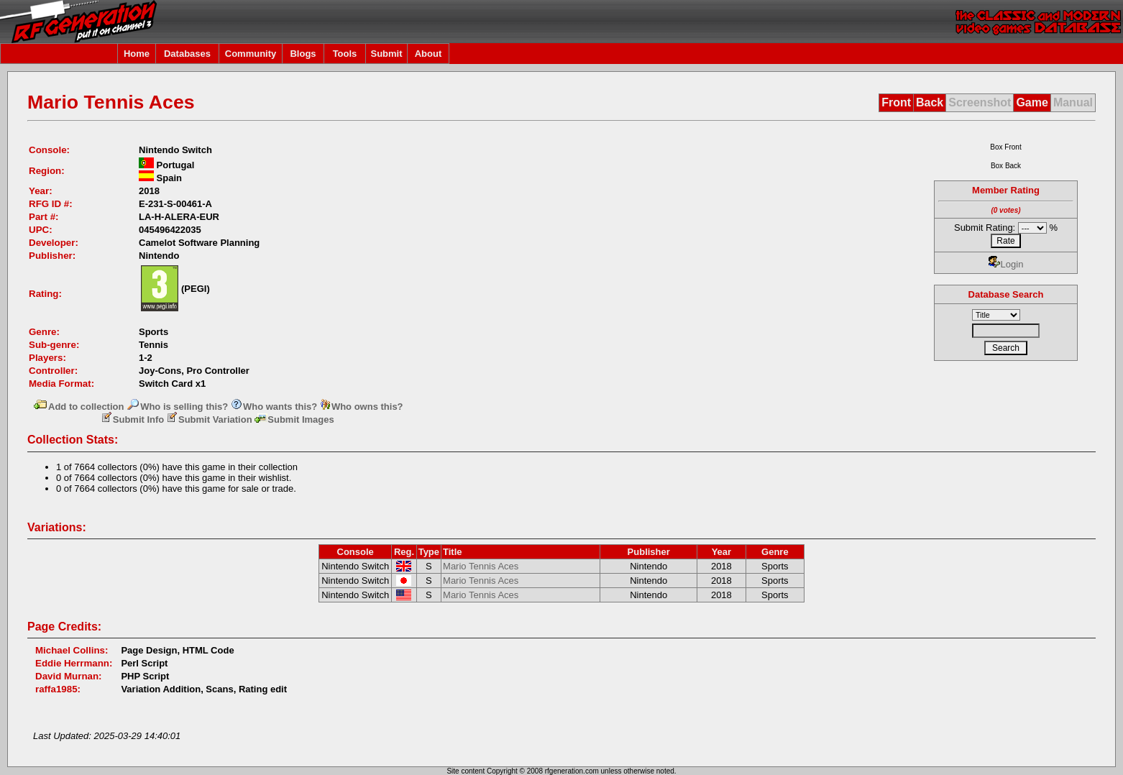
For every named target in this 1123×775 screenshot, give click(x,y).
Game (1032, 102)
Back (929, 102)
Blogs (303, 53)
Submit (386, 53)
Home (137, 53)
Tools (345, 53)
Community (251, 53)
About (428, 53)
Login (1006, 264)
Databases (187, 53)
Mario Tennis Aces (480, 566)
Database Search (1006, 294)
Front (896, 102)
